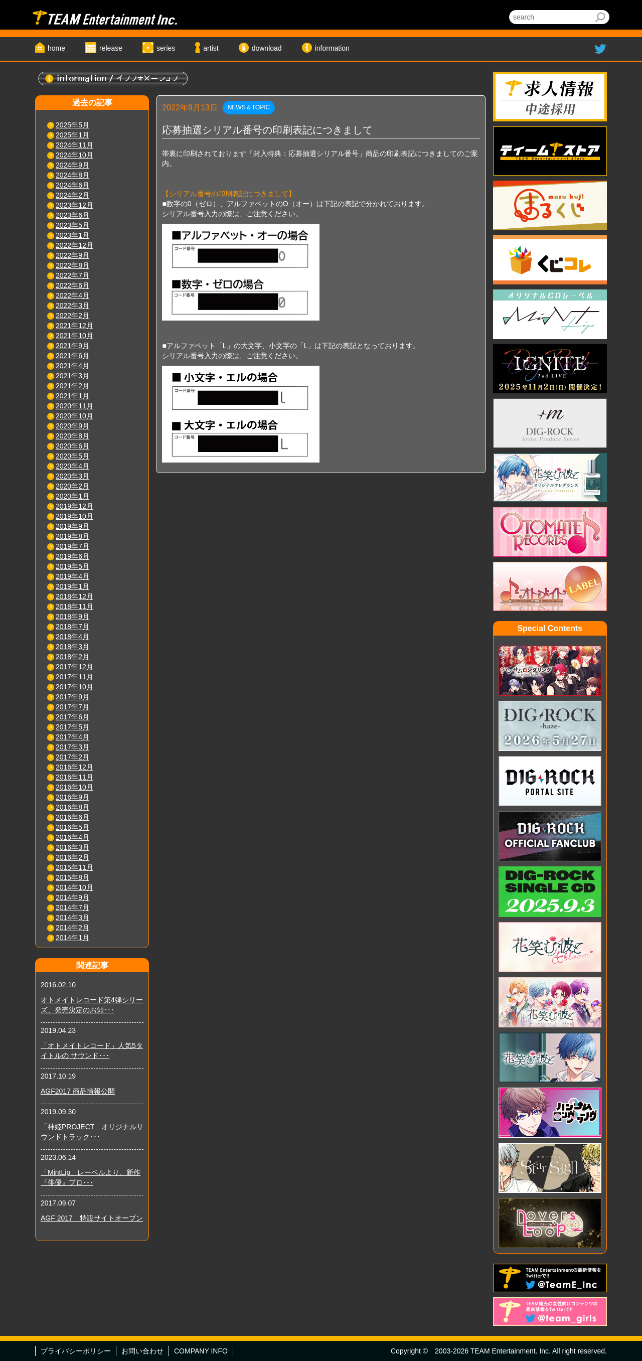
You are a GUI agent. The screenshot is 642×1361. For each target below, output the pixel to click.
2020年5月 (72, 456)
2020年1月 (72, 496)
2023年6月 (72, 215)
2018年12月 (74, 596)
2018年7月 (72, 627)
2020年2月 (72, 486)
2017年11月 (74, 677)
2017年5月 (72, 727)
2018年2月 (72, 657)
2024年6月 (72, 185)
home (56, 48)
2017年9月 (72, 697)
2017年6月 (72, 717)
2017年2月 (72, 757)
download (267, 48)
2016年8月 (72, 807)
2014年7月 (72, 907)
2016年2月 (72, 857)
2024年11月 (74, 145)
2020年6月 (72, 446)
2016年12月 (74, 767)
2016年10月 (74, 787)
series (165, 48)
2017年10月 (74, 687)
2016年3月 (72, 847)
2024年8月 (72, 175)
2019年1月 (72, 586)
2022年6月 (72, 285)
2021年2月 (72, 386)
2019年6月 (72, 556)
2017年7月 (72, 707)
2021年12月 (74, 326)
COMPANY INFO (201, 1351)
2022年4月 (72, 295)
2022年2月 (72, 316)
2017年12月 (74, 667)
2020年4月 (72, 466)
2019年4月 (72, 576)
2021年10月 (74, 336)
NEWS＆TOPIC (249, 107)
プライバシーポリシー (76, 1351)
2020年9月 (72, 426)
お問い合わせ (142, 1351)
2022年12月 (74, 245)
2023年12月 (74, 205)
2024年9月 (72, 165)
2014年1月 (72, 938)
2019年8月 (72, 536)
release (110, 48)
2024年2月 (72, 195)
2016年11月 (74, 777)
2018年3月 (72, 647)
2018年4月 (72, 637)
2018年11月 (74, 606)
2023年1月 (72, 235)
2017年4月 (72, 737)
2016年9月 (72, 797)
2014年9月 (72, 897)
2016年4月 (72, 837)
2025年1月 (72, 135)
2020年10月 (74, 416)
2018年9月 (72, 617)
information (332, 48)
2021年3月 (72, 376)
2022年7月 (72, 275)
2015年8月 (72, 877)
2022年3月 (72, 305)
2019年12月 (74, 506)
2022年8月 (72, 265)
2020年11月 (74, 406)
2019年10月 (74, 516)
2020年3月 (72, 476)
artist (210, 48)
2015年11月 (74, 867)
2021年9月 (72, 346)
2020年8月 (72, 436)
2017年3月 (72, 747)
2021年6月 (72, 356)
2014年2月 (72, 928)
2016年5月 (72, 827)
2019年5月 (72, 566)
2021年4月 (72, 366)
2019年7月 (72, 546)
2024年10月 (74, 155)
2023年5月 (72, 225)
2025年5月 (72, 125)
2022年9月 (72, 255)
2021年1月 (72, 396)
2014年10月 (74, 887)
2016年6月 (72, 817)
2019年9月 (72, 526)
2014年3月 (72, 918)
